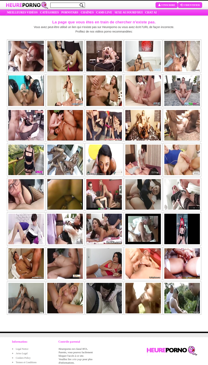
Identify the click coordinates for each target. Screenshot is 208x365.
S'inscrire (166, 5)
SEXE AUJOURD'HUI (129, 12)
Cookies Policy (23, 357)
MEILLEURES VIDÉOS (22, 12)
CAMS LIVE (104, 12)
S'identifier (190, 5)
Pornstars (69, 12)
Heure (23, 5)
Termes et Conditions (26, 362)
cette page (77, 359)
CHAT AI (151, 12)
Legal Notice (22, 349)
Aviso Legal (22, 353)
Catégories (49, 12)
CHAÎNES (87, 12)
